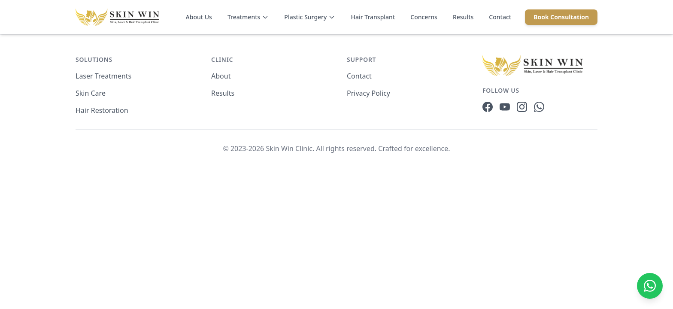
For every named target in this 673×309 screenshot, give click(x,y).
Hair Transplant (373, 17)
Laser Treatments (103, 76)
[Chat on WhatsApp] (650, 286)
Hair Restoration (102, 110)
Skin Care (91, 93)
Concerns (423, 17)
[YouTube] (505, 107)
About (220, 76)
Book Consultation (561, 17)
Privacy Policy (368, 93)
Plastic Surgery (309, 17)
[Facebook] (487, 107)
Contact (500, 17)
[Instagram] (522, 107)
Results (463, 17)
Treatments (248, 17)
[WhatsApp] (539, 107)
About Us (199, 17)
